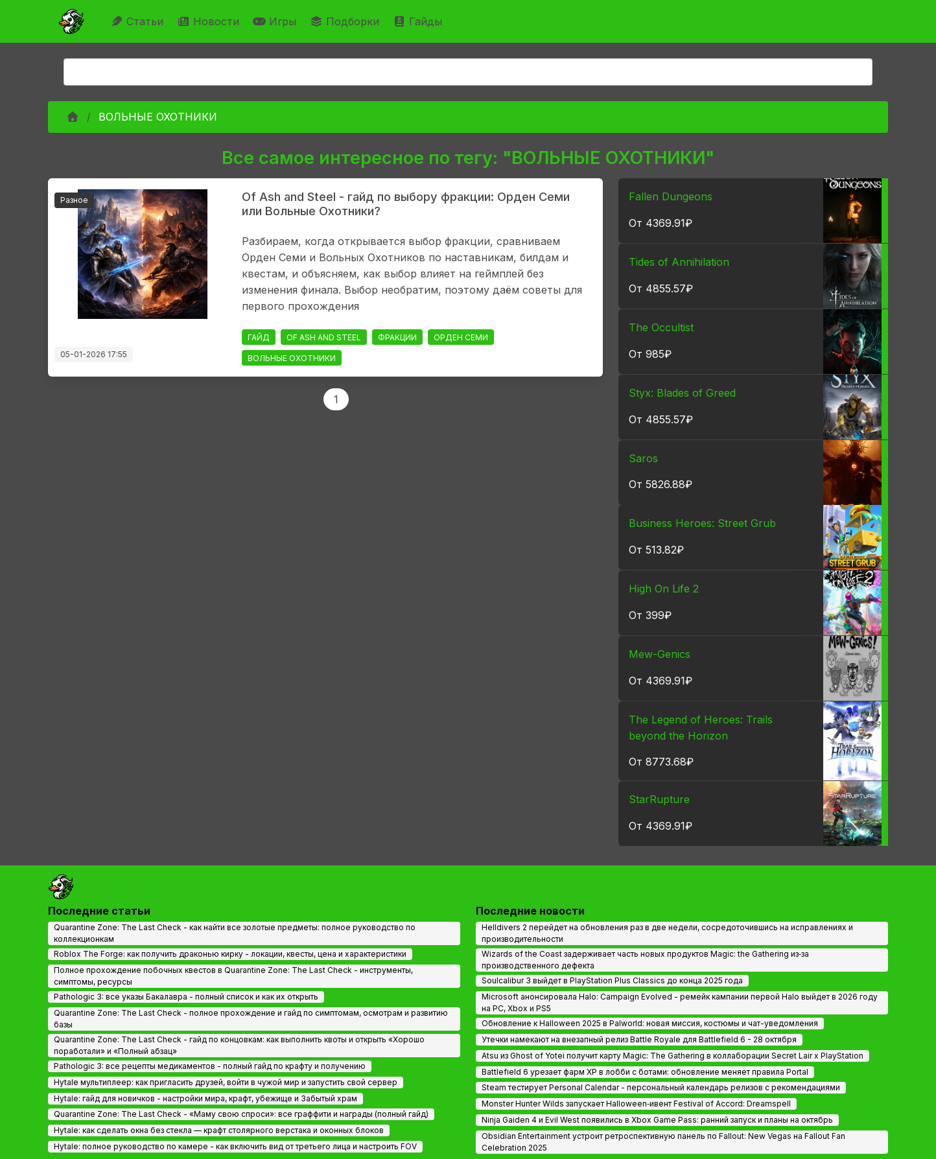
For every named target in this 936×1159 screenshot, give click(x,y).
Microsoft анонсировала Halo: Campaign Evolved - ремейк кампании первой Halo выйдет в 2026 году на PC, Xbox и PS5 (680, 1002)
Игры (276, 21)
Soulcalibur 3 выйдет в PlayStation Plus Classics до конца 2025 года (612, 980)
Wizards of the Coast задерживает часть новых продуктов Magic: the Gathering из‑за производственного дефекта (645, 959)
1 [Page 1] (336, 399)
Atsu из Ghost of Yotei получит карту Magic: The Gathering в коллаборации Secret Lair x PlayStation (672, 1055)
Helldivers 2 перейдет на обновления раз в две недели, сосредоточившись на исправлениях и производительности (667, 933)
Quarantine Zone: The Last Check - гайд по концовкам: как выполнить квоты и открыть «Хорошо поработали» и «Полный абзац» (239, 1045)
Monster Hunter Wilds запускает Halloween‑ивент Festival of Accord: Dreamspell (636, 1103)
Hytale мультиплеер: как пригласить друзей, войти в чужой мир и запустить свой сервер (225, 1082)
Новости (209, 21)
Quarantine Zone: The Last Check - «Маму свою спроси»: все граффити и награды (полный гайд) (241, 1114)
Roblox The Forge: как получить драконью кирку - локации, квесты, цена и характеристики (230, 954)
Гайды (419, 21)
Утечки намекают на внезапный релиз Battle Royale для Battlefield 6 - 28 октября (639, 1039)
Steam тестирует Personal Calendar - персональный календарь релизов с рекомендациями (661, 1087)
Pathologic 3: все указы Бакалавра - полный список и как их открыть (186, 996)
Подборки (346, 21)
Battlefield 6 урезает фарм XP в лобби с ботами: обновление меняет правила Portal (645, 1072)
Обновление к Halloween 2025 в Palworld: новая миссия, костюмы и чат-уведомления (650, 1023)
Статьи (138, 21)
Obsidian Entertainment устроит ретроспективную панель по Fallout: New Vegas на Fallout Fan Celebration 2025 (663, 1142)
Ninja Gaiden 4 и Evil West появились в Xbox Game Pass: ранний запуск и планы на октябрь (657, 1120)
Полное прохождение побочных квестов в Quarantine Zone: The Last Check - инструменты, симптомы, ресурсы (233, 976)
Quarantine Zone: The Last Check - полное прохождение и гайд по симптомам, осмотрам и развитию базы (251, 1018)
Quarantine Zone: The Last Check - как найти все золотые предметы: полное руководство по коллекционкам (234, 933)
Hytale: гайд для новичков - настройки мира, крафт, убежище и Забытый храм (205, 1098)
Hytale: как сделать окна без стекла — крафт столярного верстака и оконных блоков (219, 1130)
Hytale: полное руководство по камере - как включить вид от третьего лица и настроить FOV (235, 1146)
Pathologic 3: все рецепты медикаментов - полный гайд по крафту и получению (210, 1066)
